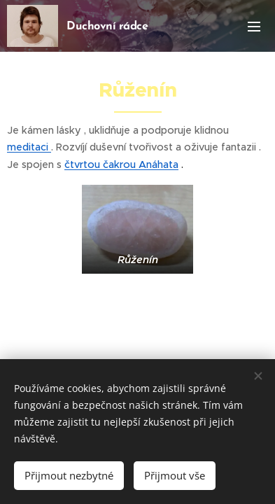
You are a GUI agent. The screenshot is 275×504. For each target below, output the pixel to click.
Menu (254, 26)
